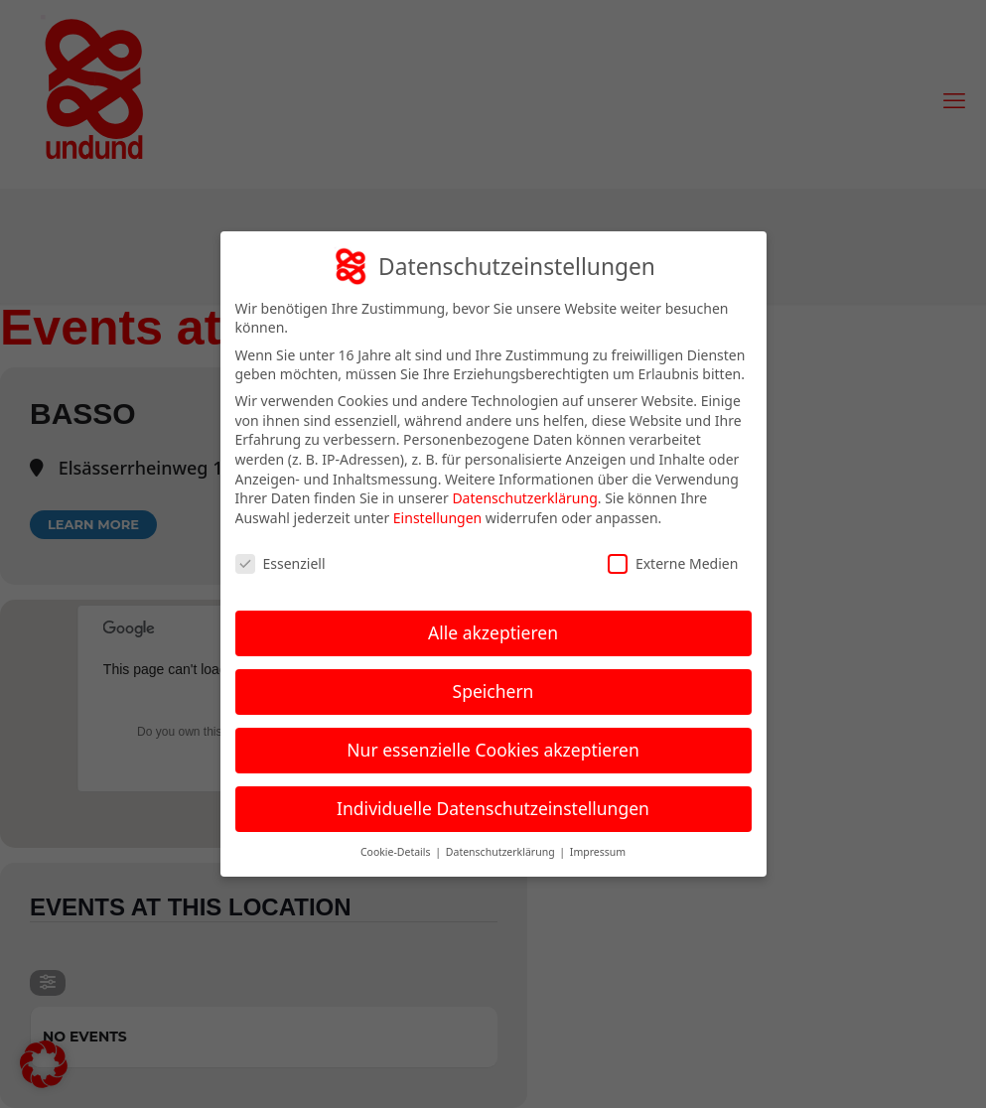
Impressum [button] (598, 852)
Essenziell (280, 563)
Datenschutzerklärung (524, 497)
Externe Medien (673, 563)
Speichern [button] (493, 691)
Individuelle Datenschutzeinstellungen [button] (493, 808)
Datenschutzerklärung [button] (502, 852)
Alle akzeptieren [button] (493, 632)
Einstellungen (437, 517)
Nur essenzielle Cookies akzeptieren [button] (492, 750)
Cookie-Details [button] (396, 852)
